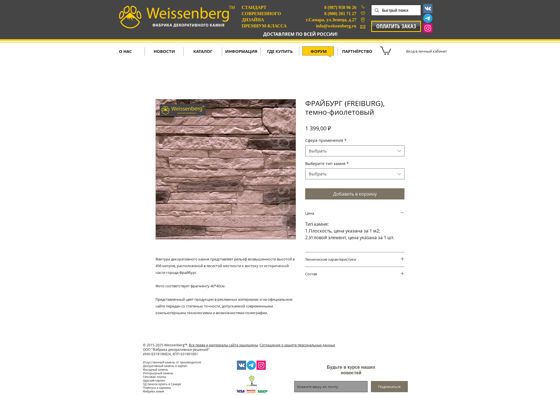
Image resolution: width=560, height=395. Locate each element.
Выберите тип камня (327, 163)
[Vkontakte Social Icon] (427, 8)
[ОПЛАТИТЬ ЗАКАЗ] (396, 26)
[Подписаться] (389, 386)
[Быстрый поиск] (395, 10)
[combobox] (354, 150)
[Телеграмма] (427, 18)
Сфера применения (326, 140)
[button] (385, 50)
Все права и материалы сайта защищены (223, 345)
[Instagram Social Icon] (427, 28)
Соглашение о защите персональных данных (297, 345)
